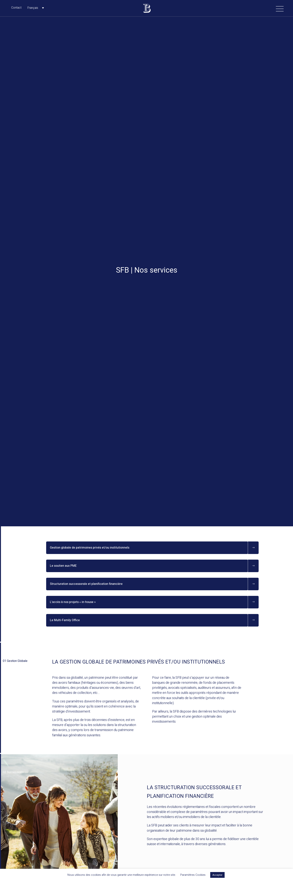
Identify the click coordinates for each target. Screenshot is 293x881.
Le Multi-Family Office (65, 620)
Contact (16, 7)
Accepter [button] (217, 875)
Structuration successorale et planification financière (86, 584)
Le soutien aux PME (63, 566)
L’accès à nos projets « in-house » (73, 602)
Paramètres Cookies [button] (193, 875)
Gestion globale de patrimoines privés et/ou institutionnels (89, 547)
